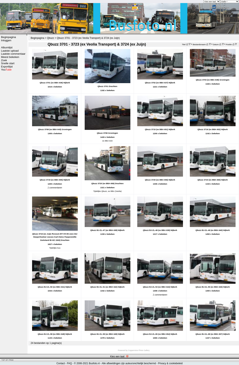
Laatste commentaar (13, 53)
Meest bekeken (10, 57)
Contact (60, 363)
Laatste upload (10, 50)
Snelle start (7, 63)
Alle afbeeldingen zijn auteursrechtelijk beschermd (129, 363)
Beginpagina (8, 37)
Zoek (4, 60)
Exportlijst (7, 66)
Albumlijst (6, 47)
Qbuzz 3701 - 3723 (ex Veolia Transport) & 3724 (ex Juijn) (88, 38)
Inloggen (6, 40)
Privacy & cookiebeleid (170, 363)
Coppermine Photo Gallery (138, 350)
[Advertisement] (13, 136)
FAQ (69, 363)
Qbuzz (50, 38)
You (6, 69)
